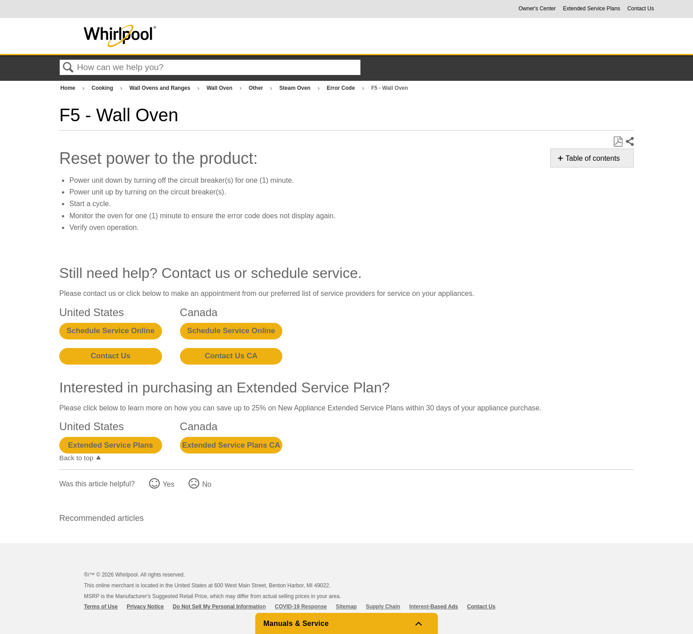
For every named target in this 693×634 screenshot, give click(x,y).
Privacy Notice (145, 606)
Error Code (341, 88)
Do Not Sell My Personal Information (219, 606)
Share (629, 141)
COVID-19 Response (301, 606)
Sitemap (346, 606)
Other (256, 88)
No (206, 484)
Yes (168, 484)
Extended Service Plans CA (231, 445)
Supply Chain (383, 606)
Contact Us (640, 8)
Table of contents (593, 158)
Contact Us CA (231, 356)
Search (68, 67)
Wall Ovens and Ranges (160, 88)
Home (68, 88)
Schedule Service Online (110, 330)
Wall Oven (220, 88)
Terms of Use (101, 606)
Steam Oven (295, 88)
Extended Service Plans (591, 8)
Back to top (76, 458)
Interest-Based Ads (433, 606)
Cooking (103, 88)
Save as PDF (618, 141)
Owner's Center (537, 8)
